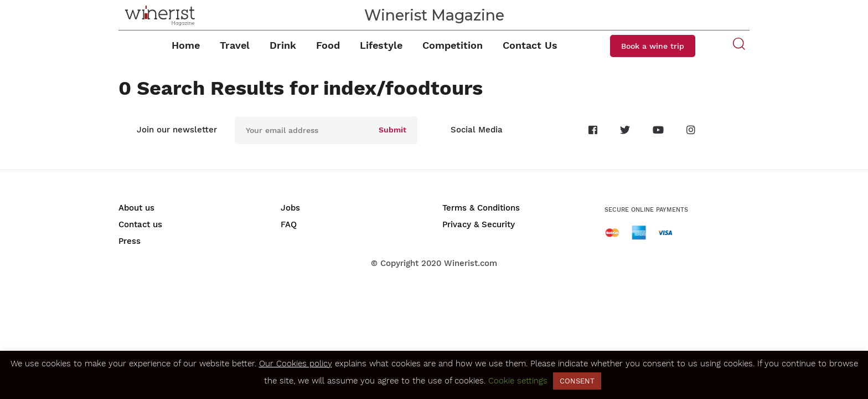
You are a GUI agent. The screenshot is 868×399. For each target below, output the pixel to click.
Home (186, 45)
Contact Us (530, 45)
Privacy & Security (478, 224)
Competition (452, 45)
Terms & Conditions (481, 208)
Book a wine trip (652, 46)
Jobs (290, 208)
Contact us (140, 224)
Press (129, 241)
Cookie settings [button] (517, 381)
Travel (235, 45)
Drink (283, 45)
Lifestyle (381, 45)
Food (328, 45)
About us (136, 208)
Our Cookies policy (295, 364)
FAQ (289, 224)
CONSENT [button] (577, 381)
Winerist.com (470, 263)
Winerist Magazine (434, 15)
